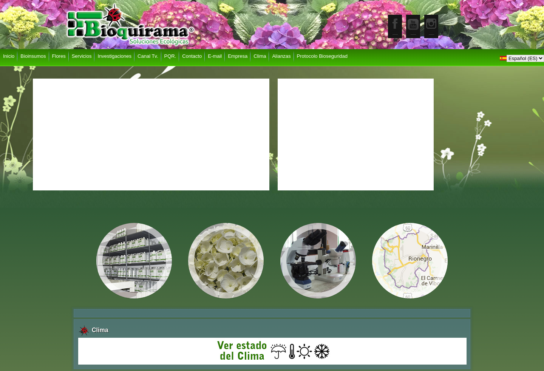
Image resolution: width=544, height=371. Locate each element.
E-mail (215, 56)
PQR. (170, 56)
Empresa (237, 56)
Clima (259, 56)
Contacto (192, 56)
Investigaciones (114, 56)
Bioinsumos (33, 56)
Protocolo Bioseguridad (322, 56)
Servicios (82, 56)
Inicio (8, 56)
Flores (59, 56)
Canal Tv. (148, 56)
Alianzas (281, 56)
